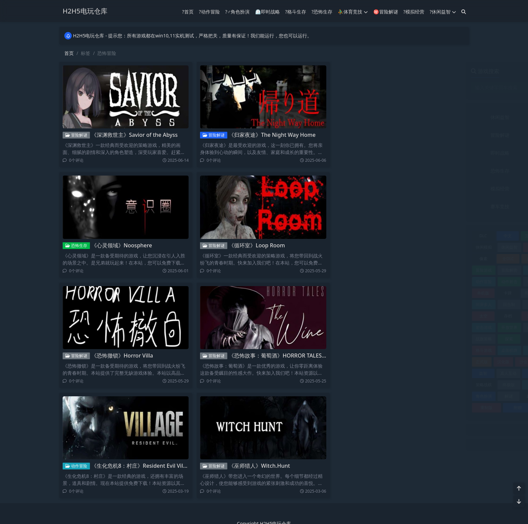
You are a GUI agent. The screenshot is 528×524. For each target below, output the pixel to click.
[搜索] (464, 11)
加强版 (429, 270)
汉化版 (372, 362)
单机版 (352, 293)
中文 (376, 236)
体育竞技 (435, 117)
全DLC (377, 258)
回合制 (378, 304)
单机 (453, 281)
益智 (352, 373)
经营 (402, 385)
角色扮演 (435, 188)
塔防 (403, 304)
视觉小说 (452, 385)
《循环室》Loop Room (255, 245)
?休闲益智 (443, 11)
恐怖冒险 (452, 327)
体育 (403, 247)
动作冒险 (74, 466)
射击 (452, 316)
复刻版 (428, 304)
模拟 (403, 350)
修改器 (453, 247)
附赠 (387, 407)
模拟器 (427, 350)
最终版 (428, 339)
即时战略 (369, 153)
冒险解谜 (74, 135)
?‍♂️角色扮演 (237, 11)
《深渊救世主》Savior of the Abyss (132, 134)
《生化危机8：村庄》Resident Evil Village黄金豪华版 (154, 465)
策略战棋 (352, 385)
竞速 (402, 373)
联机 (427, 385)
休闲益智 (369, 117)
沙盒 (392, 362)
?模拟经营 (413, 11)
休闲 (427, 236)
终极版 (378, 385)
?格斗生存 (295, 11)
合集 (427, 293)
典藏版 (402, 258)
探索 (378, 339)
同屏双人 (452, 293)
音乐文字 (435, 206)
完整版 (402, 316)
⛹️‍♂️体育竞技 (353, 11)
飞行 (418, 407)
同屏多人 (352, 304)
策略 (427, 373)
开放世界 (378, 327)
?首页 (188, 11)
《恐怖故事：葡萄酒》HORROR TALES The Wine (286, 355)
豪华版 (401, 396)
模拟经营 (369, 188)
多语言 (452, 304)
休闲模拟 (352, 247)
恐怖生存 (74, 245)
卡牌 (376, 293)
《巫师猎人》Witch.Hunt (257, 465)
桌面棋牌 (378, 350)
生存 (430, 362)
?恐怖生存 (321, 11)
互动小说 (402, 236)
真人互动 (377, 373)
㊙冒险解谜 (385, 11)
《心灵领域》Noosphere (119, 245)
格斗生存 (435, 170)
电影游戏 (452, 362)
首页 (69, 53)
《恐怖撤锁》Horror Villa (120, 355)
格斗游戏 (352, 350)
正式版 (350, 362)
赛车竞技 (369, 206)
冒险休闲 (452, 258)
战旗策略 (352, 339)
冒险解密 (378, 270)
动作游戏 (404, 281)
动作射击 (378, 281)
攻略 (403, 339)
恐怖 (428, 327)
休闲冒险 (452, 236)
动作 (453, 270)
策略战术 (452, 373)
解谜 (377, 396)
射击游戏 (352, 327)
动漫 (429, 281)
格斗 (452, 339)
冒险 (427, 258)
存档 (377, 316)
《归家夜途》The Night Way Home (270, 134)
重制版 (355, 407)
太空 (352, 316)
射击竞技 (435, 153)
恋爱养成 (404, 327)
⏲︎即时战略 (267, 11)
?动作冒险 (209, 11)
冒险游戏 (352, 270)
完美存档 (427, 316)
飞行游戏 (449, 407)
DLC (352, 236)
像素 (352, 258)
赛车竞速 (452, 396)
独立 (411, 362)
